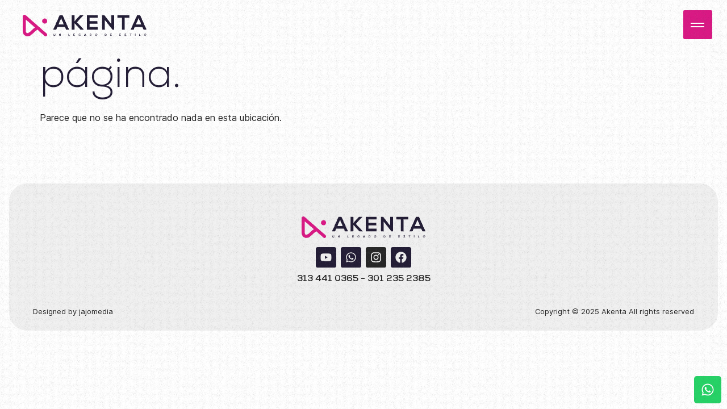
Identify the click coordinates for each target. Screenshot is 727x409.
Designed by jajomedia (73, 311)
